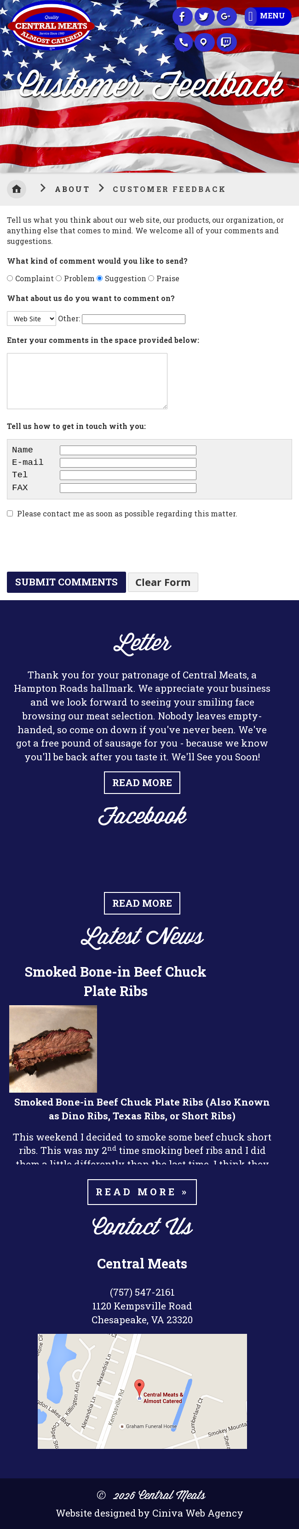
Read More (142, 782)
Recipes (227, 42)
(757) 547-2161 (142, 1292)
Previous (7, 84)
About (74, 189)
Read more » (142, 1191)
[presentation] (77, 546)
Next (292, 84)
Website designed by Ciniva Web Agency (149, 1512)
